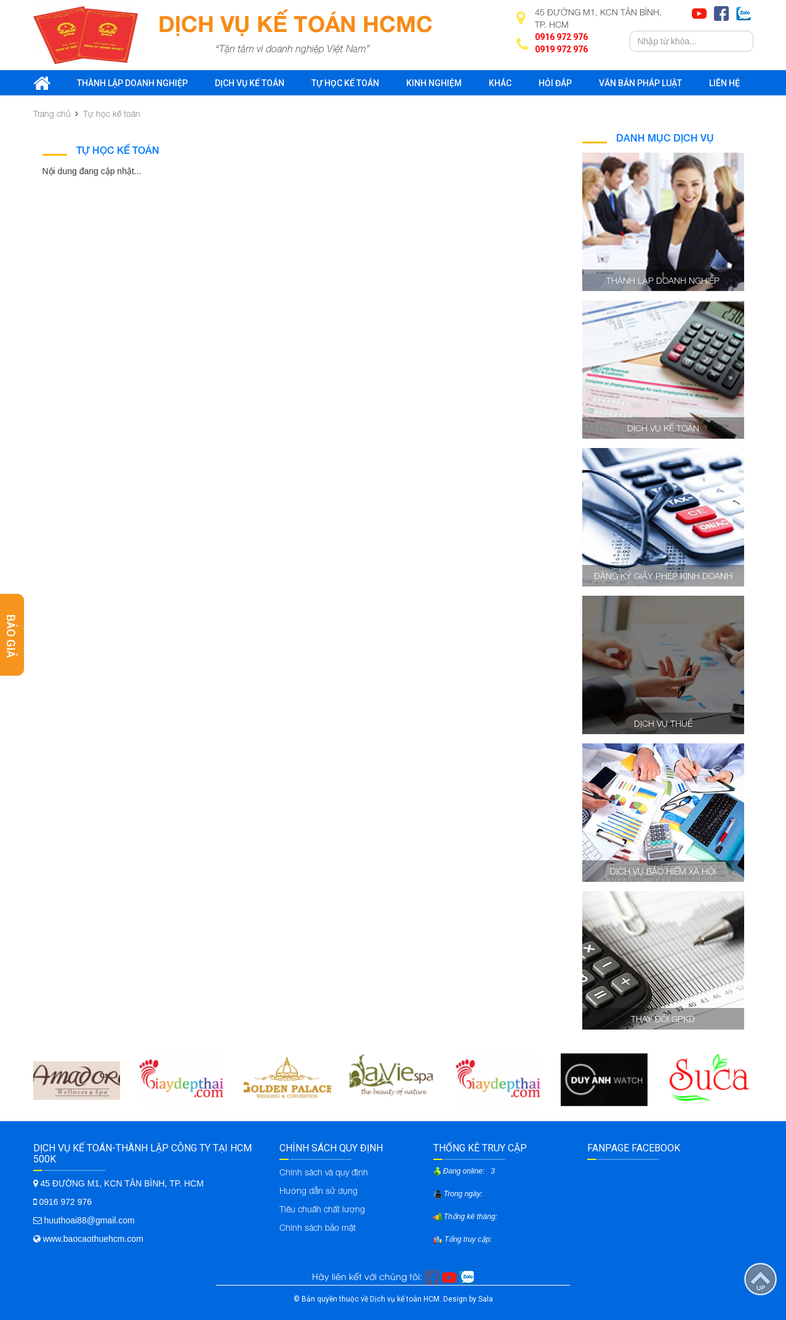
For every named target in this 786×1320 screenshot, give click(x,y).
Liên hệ (724, 83)
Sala (485, 1299)
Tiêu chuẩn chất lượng (322, 1209)
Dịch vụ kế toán (249, 83)
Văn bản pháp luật (640, 83)
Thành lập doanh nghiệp (132, 83)
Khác (500, 83)
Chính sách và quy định (323, 1172)
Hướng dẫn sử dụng (318, 1190)
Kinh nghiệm (434, 83)
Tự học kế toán (345, 83)
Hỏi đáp (555, 83)
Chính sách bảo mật (317, 1227)
